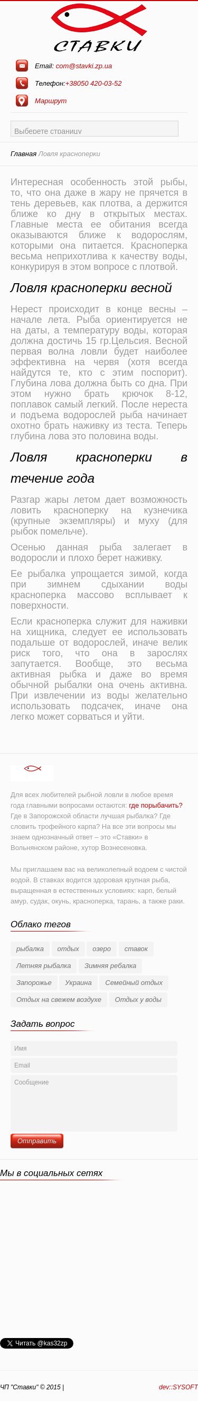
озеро (101, 949)
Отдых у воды (138, 1000)
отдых (68, 949)
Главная (23, 154)
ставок (136, 949)
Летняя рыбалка (43, 966)
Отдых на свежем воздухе (58, 1000)
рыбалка (30, 949)
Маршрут (51, 101)
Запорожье (34, 983)
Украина (78, 983)
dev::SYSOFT (178, 1387)
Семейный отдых (134, 983)
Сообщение (94, 1103)
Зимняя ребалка (110, 966)
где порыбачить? (156, 805)
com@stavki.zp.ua (84, 66)
